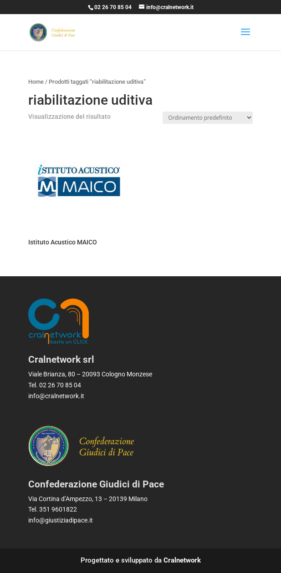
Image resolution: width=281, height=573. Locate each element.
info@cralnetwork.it (56, 396)
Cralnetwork (182, 560)
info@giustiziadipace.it (60, 520)
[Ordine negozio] (208, 118)
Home (36, 81)
